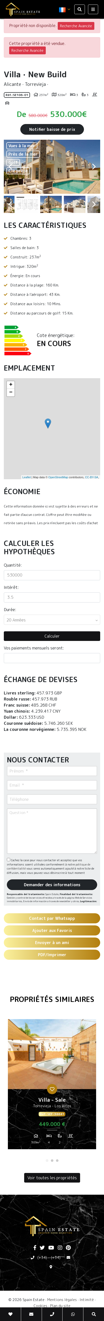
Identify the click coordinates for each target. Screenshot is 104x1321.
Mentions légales (62, 1299)
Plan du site (60, 1305)
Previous (10, 167)
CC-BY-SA (91, 477)
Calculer (52, 636)
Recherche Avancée (76, 25)
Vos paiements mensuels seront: (34, 648)
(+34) (42, 1257)
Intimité (87, 1299)
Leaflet (26, 477)
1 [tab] (47, 1160)
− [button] (10, 392)
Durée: (10, 609)
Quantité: (13, 565)
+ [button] (10, 385)
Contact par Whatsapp (52, 918)
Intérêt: (11, 587)
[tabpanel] (52, 1086)
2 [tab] (52, 1160)
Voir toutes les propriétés (52, 1178)
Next (93, 167)
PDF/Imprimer (52, 954)
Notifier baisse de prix (52, 129)
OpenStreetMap (58, 477)
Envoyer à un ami (52, 942)
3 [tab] (57, 1160)
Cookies (40, 1305)
